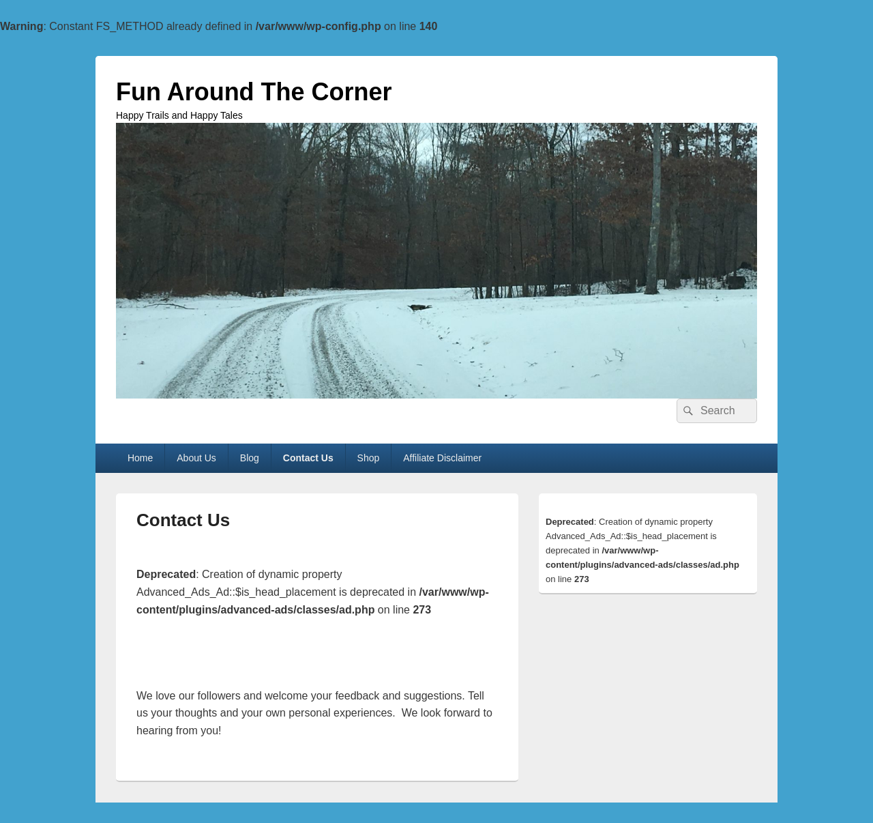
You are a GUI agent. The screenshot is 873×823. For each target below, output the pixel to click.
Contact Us (308, 457)
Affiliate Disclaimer (442, 457)
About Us (196, 457)
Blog (249, 457)
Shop (368, 457)
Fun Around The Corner (254, 92)
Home (140, 457)
